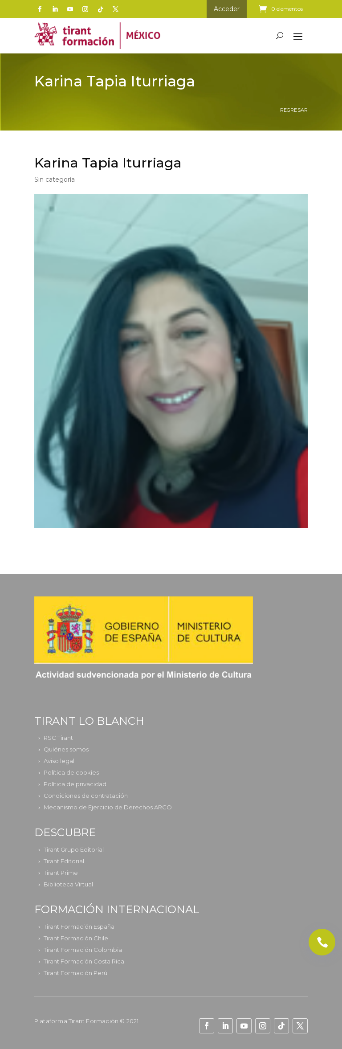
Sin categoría (54, 180)
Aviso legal (59, 760)
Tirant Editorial (64, 861)
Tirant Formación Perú (75, 972)
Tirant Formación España (79, 926)
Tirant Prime (61, 872)
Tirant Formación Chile (76, 938)
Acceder (227, 9)
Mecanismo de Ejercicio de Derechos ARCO (108, 807)
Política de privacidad (75, 784)
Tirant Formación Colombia (83, 949)
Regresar (294, 110)
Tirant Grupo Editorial (74, 849)
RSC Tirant (58, 737)
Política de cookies (71, 772)
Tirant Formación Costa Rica (84, 961)
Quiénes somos (66, 749)
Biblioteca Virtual (68, 884)
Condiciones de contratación (86, 795)
